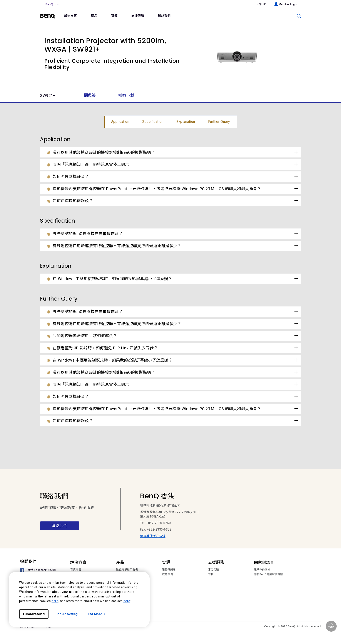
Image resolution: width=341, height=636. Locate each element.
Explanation (185, 122)
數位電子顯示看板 (127, 569)
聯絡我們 (60, 525)
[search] (299, 16)
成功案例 (167, 574)
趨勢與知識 (169, 569)
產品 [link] (94, 15)
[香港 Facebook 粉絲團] (38, 570)
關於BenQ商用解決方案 (268, 574)
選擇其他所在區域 (152, 536)
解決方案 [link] (70, 15)
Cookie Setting (68, 614)
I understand (34, 614)
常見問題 (213, 569)
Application (120, 122)
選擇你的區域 (262, 569)
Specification (152, 122)
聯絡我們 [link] (164, 15)
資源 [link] (114, 15)
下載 (211, 574)
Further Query (219, 122)
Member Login (285, 4)
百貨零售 (75, 569)
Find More (96, 614)
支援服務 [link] (137, 15)
